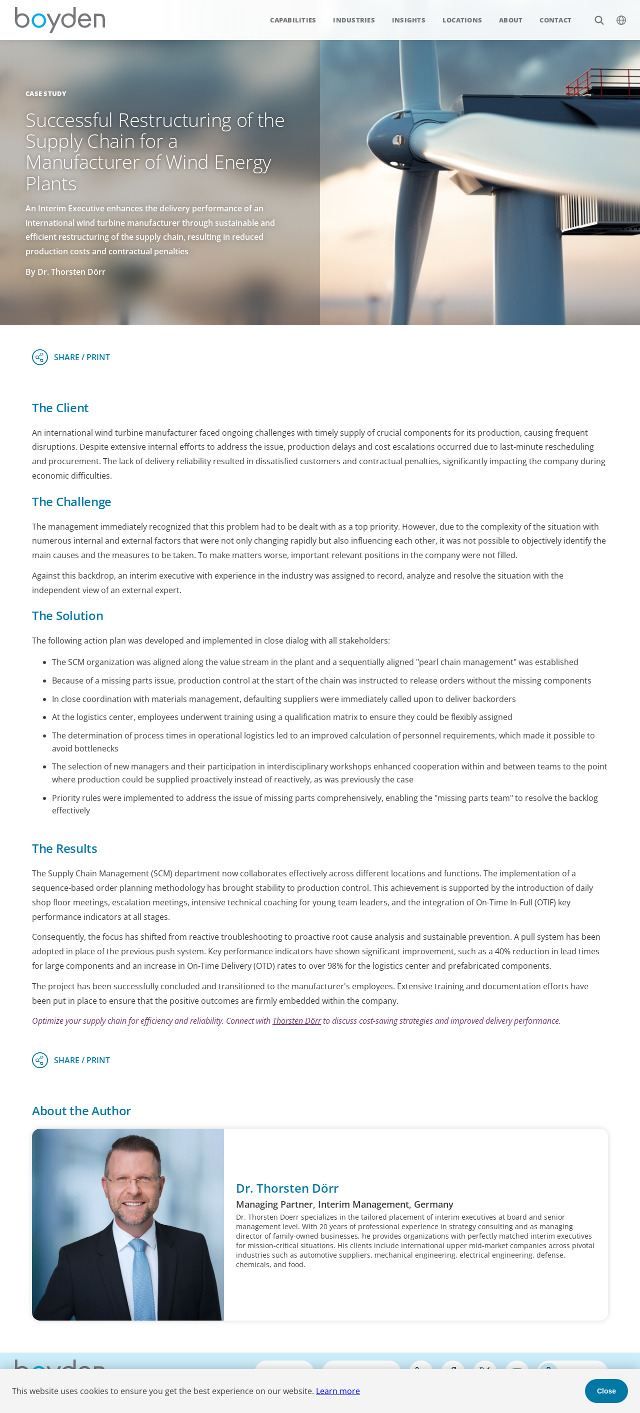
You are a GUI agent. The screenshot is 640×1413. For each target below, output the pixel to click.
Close (606, 1391)
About (510, 19)
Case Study (46, 93)
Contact (556, 19)
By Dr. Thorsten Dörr (66, 271)
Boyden (60, 20)
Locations (462, 19)
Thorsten (288, 1020)
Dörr (313, 1020)
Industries (354, 19)
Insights (409, 19)
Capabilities (293, 19)
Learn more (338, 1391)
